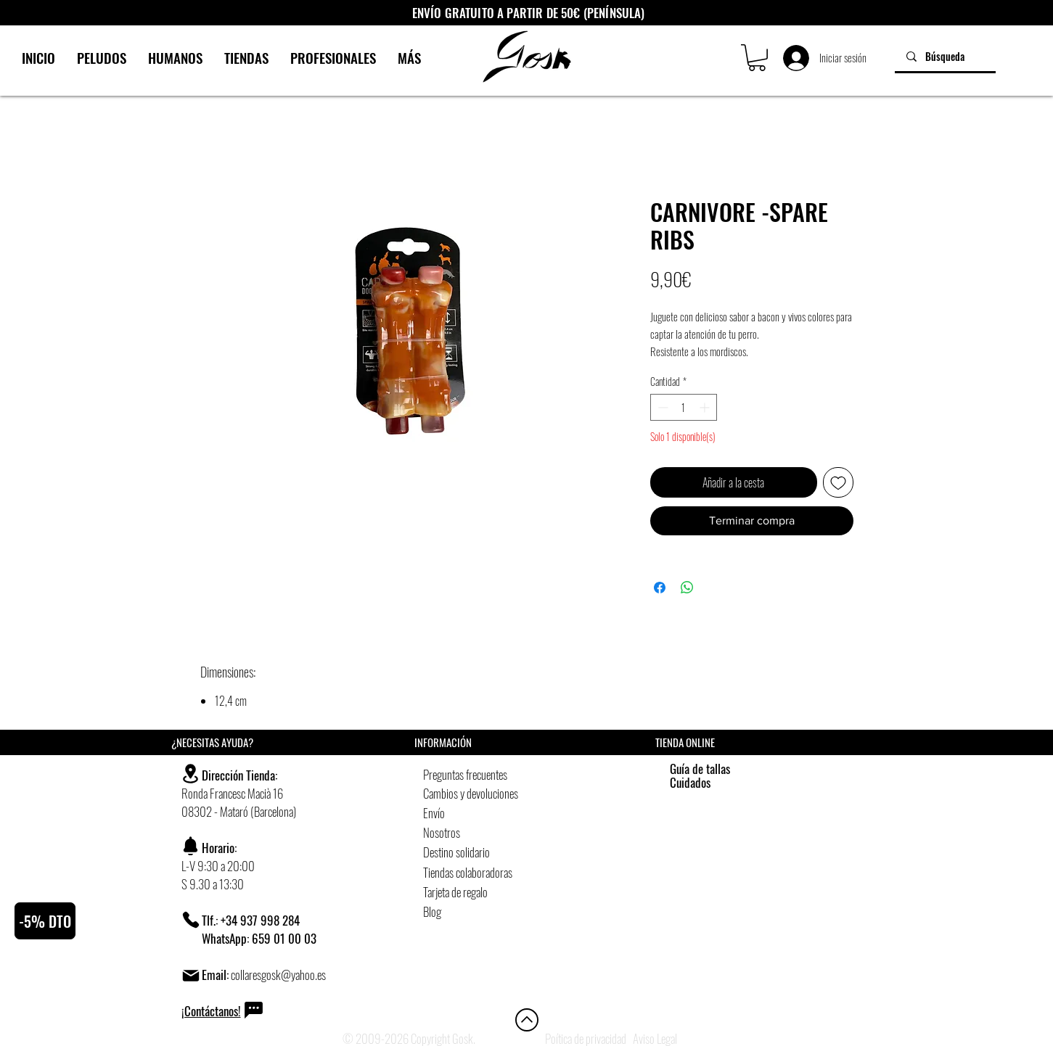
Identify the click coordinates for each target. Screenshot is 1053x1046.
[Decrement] (661, 407)
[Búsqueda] (945, 56)
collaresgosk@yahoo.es (278, 974)
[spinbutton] (684, 407)
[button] (757, 57)
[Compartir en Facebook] (659, 587)
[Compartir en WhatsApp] (687, 587)
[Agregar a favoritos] (838, 482)
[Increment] (706, 407)
